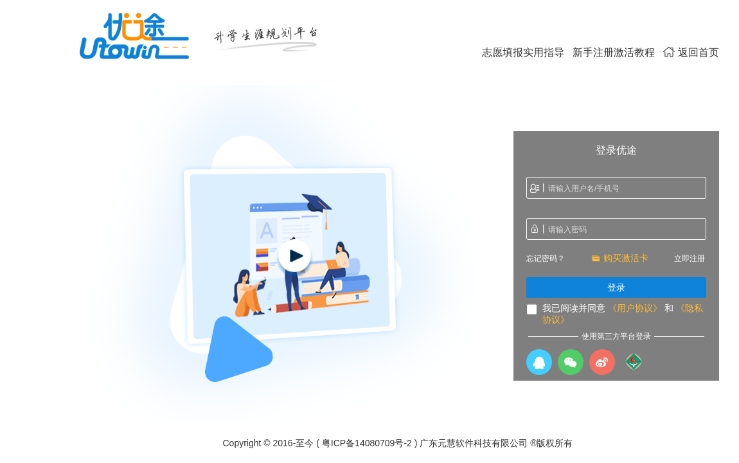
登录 (616, 287)
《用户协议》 (635, 308)
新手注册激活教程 (614, 52)
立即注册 (689, 258)
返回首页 (691, 52)
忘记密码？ (545, 258)
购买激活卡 (619, 258)
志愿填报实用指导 (523, 52)
